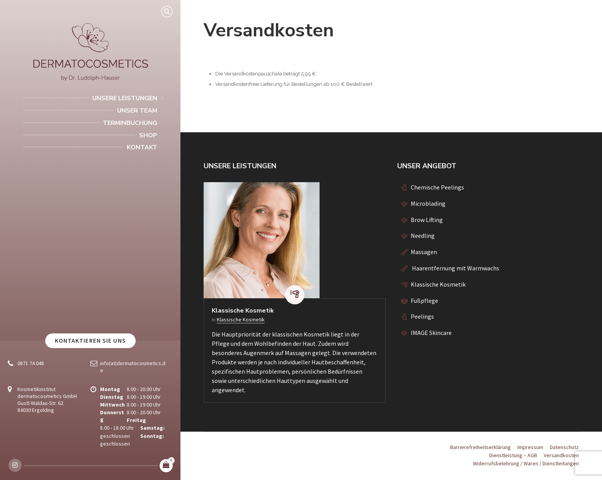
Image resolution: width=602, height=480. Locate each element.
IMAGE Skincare (431, 333)
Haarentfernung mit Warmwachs (455, 268)
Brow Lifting (427, 220)
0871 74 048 (30, 363)
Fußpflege (424, 300)
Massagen (424, 252)
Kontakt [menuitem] (142, 147)
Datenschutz (564, 447)
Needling (423, 235)
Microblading (428, 203)
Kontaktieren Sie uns (90, 340)
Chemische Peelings (437, 187)
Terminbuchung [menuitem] (130, 123)
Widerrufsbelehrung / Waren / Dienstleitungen (526, 463)
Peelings (422, 316)
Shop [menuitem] (148, 135)
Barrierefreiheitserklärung (480, 447)
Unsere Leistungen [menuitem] (124, 98)
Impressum (530, 447)
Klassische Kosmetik (243, 310)
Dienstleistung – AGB (513, 455)
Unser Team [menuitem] (137, 110)
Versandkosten (561, 455)
